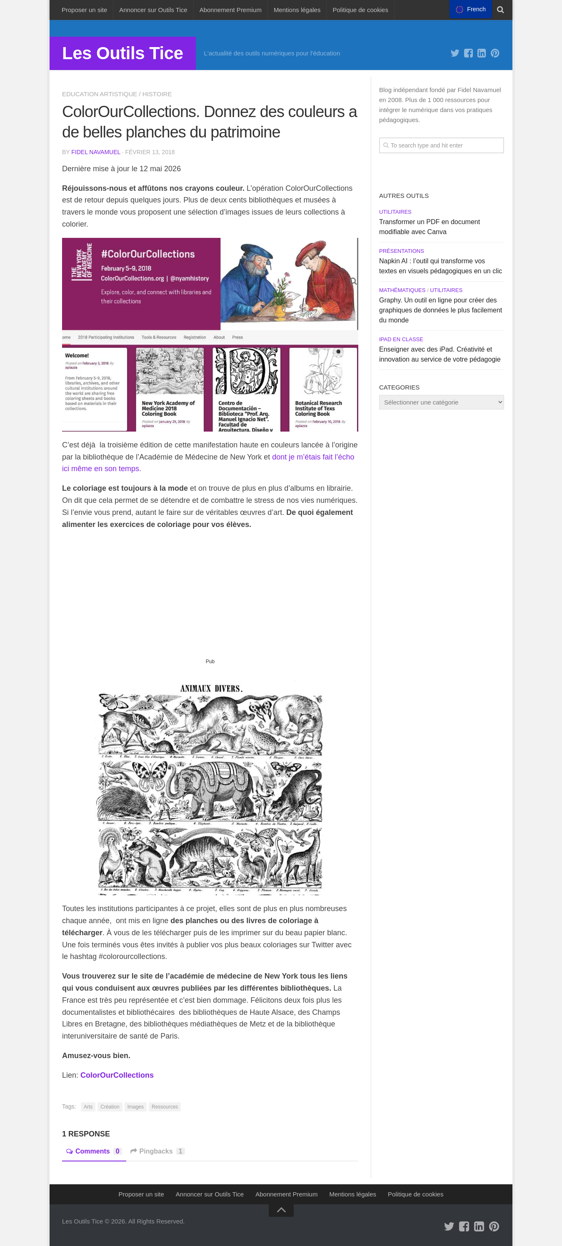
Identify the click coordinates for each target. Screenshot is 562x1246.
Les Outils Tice (122, 53)
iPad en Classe (401, 339)
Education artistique (99, 93)
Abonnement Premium (231, 9)
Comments (94, 1151)
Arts (88, 1107)
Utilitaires (395, 212)
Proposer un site (84, 9)
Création (109, 1107)
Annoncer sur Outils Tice (153, 9)
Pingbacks (157, 1151)
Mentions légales (297, 9)
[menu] (471, 9)
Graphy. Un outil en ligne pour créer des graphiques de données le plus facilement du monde (440, 310)
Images (135, 1107)
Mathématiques (402, 290)
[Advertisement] (210, 597)
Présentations (401, 251)
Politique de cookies (360, 9)
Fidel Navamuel (95, 152)
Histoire (157, 93)
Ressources (165, 1107)
